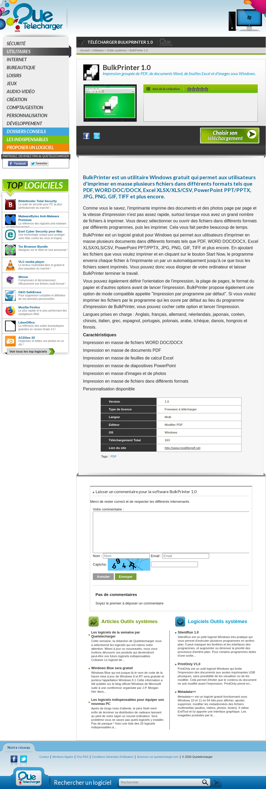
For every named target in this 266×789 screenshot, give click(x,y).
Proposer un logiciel (30, 147)
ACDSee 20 (26, 337)
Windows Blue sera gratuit (112, 668)
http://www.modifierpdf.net (182, 447)
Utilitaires (38, 52)
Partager (89, 135)
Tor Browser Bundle (33, 246)
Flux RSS (83, 756)
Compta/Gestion (25, 107)
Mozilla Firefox (29, 307)
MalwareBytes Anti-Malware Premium (38, 218)
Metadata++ (187, 692)
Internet (17, 59)
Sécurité (16, 43)
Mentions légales (62, 756)
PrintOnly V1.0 (189, 664)
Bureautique (21, 67)
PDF (113, 456)
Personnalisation (27, 115)
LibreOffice (26, 322)
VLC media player (31, 261)
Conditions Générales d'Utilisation (113, 756)
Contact (44, 756)
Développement (24, 123)
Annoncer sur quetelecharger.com (157, 756)
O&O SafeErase (29, 292)
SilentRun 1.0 (188, 632)
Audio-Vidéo (21, 91)
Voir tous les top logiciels (28, 351)
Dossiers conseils (26, 131)
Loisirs (14, 75)
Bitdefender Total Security (37, 201)
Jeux (12, 83)
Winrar (23, 277)
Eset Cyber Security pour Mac (40, 231)
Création (17, 99)
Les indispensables (27, 139)
